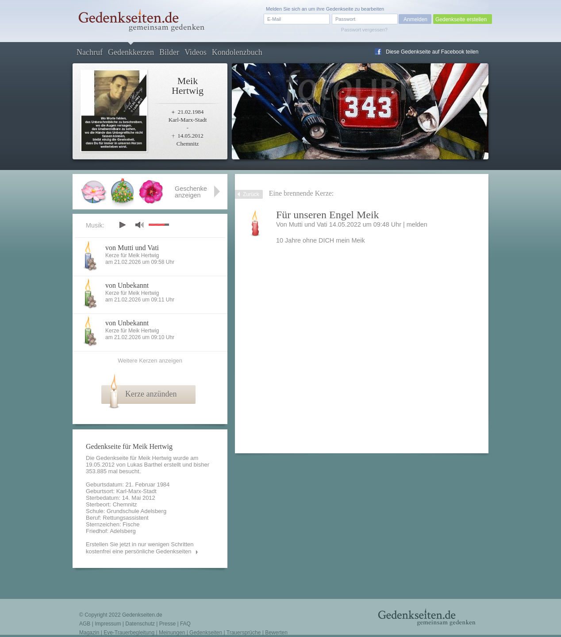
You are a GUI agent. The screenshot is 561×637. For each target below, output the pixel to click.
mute (139, 224)
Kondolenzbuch (237, 52)
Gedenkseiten (205, 632)
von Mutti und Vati (132, 247)
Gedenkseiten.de (142, 615)
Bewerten (276, 632)
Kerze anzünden (151, 394)
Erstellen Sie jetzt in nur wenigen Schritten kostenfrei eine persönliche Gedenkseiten (140, 548)
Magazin (89, 632)
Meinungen (172, 632)
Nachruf (90, 52)
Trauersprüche (244, 632)
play (122, 225)
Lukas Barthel (144, 464)
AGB (84, 624)
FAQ (185, 624)
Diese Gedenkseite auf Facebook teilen (432, 52)
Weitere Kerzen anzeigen (150, 360)
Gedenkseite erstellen (461, 19)
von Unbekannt (127, 285)
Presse (167, 624)
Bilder (169, 52)
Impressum (108, 624)
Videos (195, 52)
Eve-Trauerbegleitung (129, 632)
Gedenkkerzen (131, 52)
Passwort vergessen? (364, 29)
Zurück (251, 194)
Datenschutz (140, 624)
